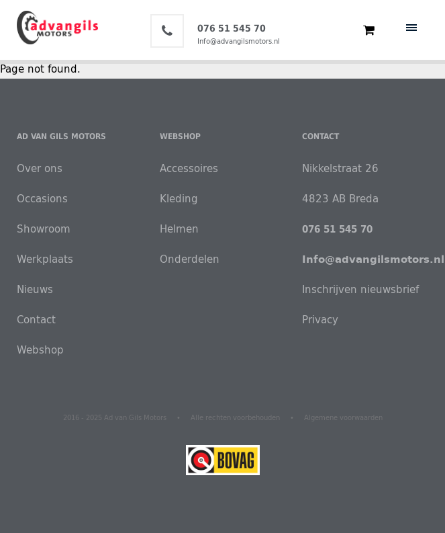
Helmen (179, 229)
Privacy (320, 319)
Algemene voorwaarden (343, 418)
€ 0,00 (363, 30)
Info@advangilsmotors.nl (238, 41)
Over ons (39, 168)
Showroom (43, 229)
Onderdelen (187, 259)
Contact (36, 319)
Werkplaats (45, 259)
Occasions (42, 198)
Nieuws (35, 289)
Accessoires (187, 168)
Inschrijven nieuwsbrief (360, 289)
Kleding (179, 198)
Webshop (40, 350)
